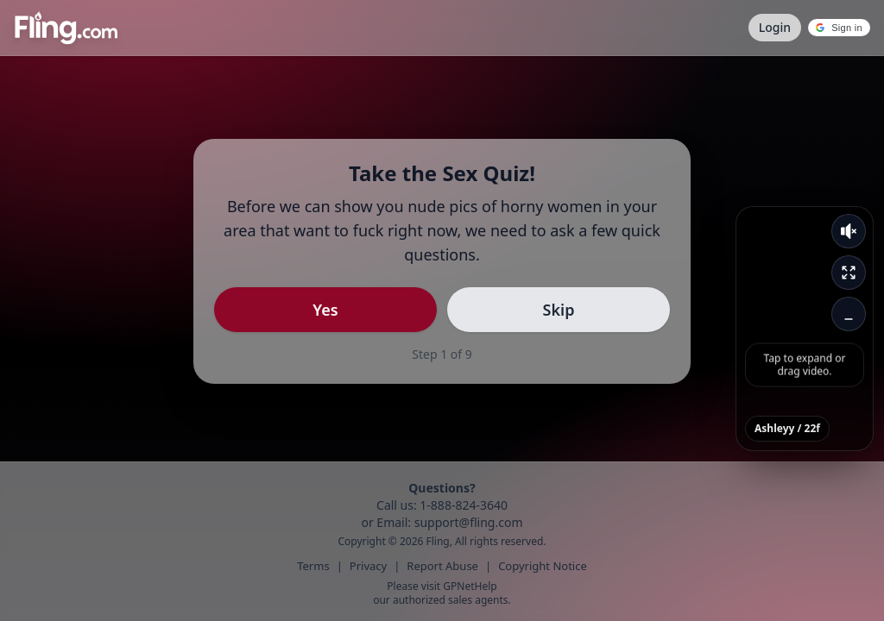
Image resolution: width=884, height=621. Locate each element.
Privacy (368, 566)
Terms (313, 566)
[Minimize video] (848, 314)
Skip (559, 309)
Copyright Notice (542, 566)
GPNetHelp (469, 586)
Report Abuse (442, 566)
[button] (839, 27)
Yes (325, 309)
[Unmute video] (848, 231)
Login (775, 27)
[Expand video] (848, 272)
